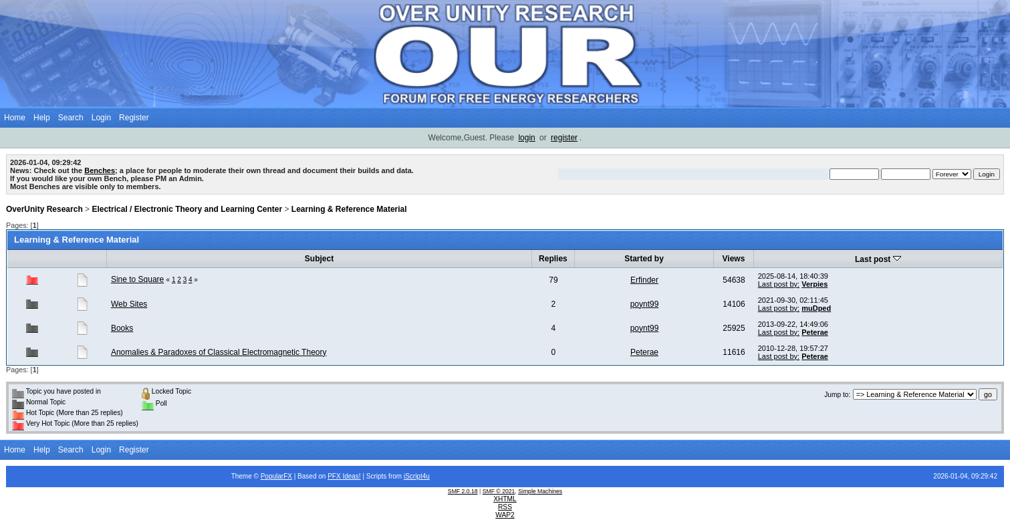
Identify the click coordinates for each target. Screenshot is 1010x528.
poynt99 (644, 304)
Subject (319, 258)
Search (71, 117)
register (564, 137)
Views (734, 258)
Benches (99, 170)
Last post (878, 259)
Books (122, 328)
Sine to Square (137, 279)
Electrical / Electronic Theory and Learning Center (187, 209)
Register (134, 117)
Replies (553, 258)
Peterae (814, 332)
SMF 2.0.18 (463, 491)
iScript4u (417, 476)
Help (41, 117)
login (526, 137)
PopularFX (276, 476)
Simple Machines (540, 491)
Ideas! (351, 476)
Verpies (814, 284)
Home (14, 117)
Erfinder (644, 280)
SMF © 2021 (499, 491)
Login (101, 117)
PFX (335, 476)
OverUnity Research (44, 209)
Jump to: (837, 394)
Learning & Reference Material (349, 209)
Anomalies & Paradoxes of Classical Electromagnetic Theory (219, 352)
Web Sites (129, 304)
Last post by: (778, 284)
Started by (644, 258)
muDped (816, 308)
